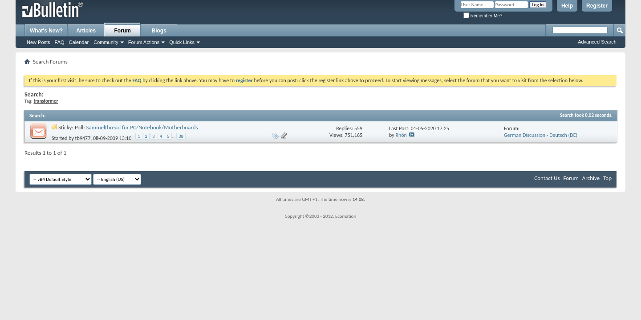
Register (597, 6)
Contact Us (547, 178)
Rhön (400, 135)
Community (105, 42)
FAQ (60, 42)
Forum (122, 31)
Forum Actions (143, 42)
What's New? (46, 31)
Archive (591, 178)
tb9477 (83, 138)
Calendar (79, 42)
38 (181, 136)
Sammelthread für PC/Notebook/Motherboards (142, 127)
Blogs (159, 31)
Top (607, 178)
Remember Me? (482, 15)
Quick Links (182, 42)
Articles (86, 31)
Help (567, 6)
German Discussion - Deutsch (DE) (540, 135)
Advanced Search (597, 41)
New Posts (38, 42)
